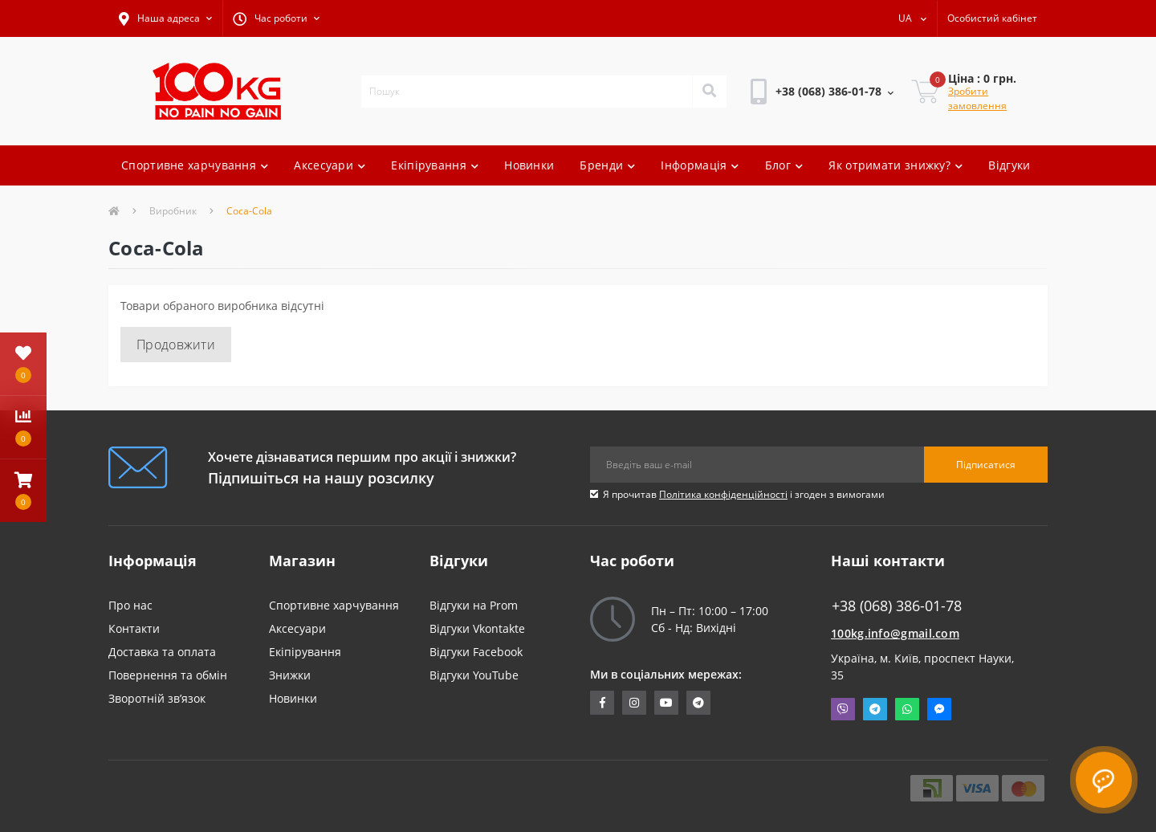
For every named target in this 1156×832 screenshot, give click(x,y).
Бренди (607, 165)
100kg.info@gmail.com (895, 633)
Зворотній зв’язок (157, 698)
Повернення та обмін (167, 675)
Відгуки (1009, 165)
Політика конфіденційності (723, 494)
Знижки (290, 675)
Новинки (529, 165)
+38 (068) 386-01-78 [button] (897, 606)
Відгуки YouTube (474, 675)
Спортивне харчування (194, 165)
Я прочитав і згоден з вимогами (744, 494)
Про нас (130, 605)
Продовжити (175, 344)
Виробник (173, 211)
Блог (784, 165)
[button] (165, 18)
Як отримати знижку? (895, 165)
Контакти (134, 628)
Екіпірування (434, 165)
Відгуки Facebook (476, 651)
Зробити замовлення (977, 98)
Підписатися (986, 464)
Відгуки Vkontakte (477, 628)
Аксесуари (329, 165)
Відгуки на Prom (473, 605)
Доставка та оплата (162, 651)
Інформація (700, 165)
